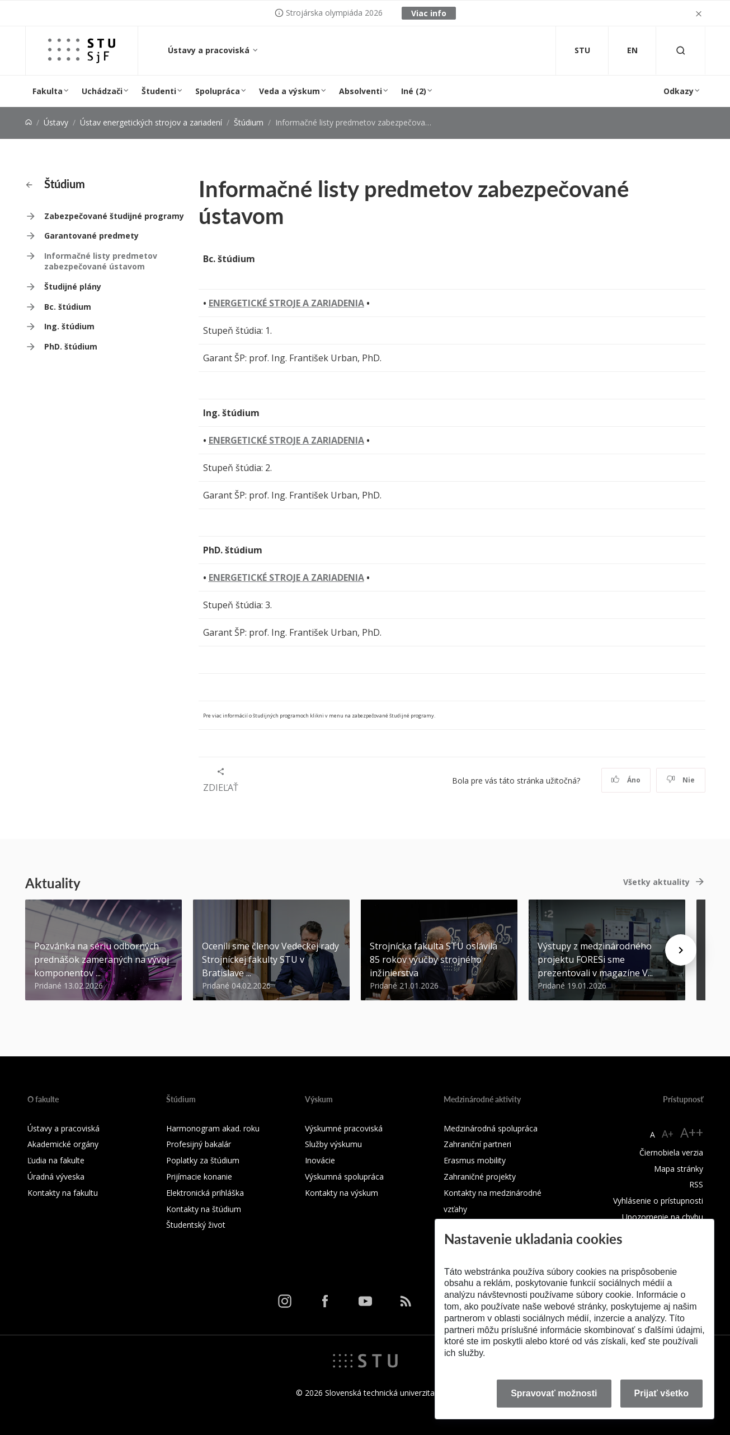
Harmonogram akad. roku (213, 1128)
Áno (625, 780)
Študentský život (195, 1224)
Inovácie (320, 1160)
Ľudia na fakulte (55, 1160)
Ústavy (56, 122)
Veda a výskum (289, 91)
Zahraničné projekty (480, 1176)
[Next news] (680, 950)
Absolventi (360, 91)
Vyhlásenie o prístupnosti (658, 1200)
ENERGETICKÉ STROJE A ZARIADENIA (286, 303)
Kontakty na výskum (341, 1192)
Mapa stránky (678, 1168)
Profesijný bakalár (198, 1144)
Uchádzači (102, 91)
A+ (668, 1133)
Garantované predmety (91, 235)
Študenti (159, 91)
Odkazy (678, 91)
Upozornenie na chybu (662, 1217)
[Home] (28, 122)
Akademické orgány (62, 1144)
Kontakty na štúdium (203, 1209)
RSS (696, 1184)
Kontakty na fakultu (62, 1192)
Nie (680, 780)
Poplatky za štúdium (202, 1160)
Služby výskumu (333, 1144)
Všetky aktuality (656, 882)
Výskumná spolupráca (344, 1176)
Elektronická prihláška (205, 1192)
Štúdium (248, 122)
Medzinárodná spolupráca (491, 1128)
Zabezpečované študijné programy (114, 216)
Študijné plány (72, 286)
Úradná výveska (55, 1176)
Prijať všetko (661, 1393)
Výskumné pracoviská (344, 1128)
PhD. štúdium (70, 346)
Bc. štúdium (67, 306)
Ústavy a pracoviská (210, 50)
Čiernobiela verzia (671, 1152)
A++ (691, 1132)
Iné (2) (413, 91)
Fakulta (47, 91)
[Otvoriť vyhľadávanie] (680, 50)
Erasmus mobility (475, 1160)
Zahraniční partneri (477, 1144)
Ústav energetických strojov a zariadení (151, 122)
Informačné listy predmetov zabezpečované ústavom (100, 261)
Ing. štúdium (69, 326)
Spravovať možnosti (554, 1393)
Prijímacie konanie (199, 1176)
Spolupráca (217, 91)
